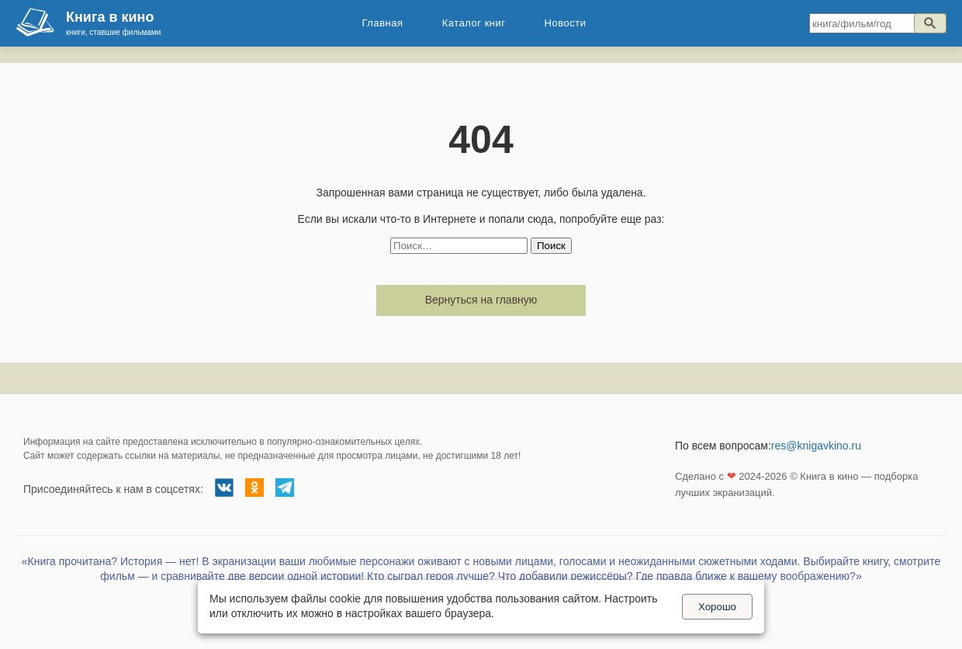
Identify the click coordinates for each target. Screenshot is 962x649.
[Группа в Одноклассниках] (254, 490)
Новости (566, 23)
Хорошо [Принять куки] (717, 607)
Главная (382, 23)
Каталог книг (474, 23)
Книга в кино (110, 17)
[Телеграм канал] (284, 490)
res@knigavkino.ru (816, 445)
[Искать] (930, 23)
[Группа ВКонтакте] (224, 490)
